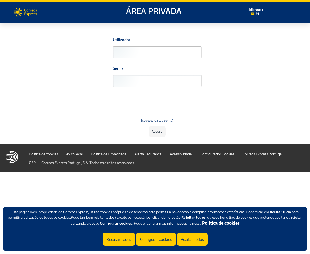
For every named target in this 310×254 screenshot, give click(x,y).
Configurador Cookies (217, 154)
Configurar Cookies (156, 239)
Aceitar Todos (192, 239)
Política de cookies (221, 223)
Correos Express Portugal (262, 154)
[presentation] (157, 106)
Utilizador (121, 40)
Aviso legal (74, 154)
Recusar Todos (118, 239)
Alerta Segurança (148, 154)
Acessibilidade (181, 154)
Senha (118, 68)
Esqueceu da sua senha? (157, 120)
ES (253, 14)
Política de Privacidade (108, 154)
